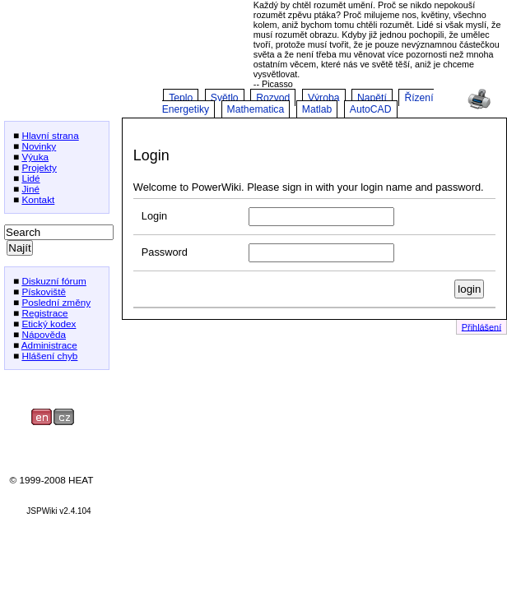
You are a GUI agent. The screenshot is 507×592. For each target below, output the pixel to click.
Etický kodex (48, 323)
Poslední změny (56, 302)
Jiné (30, 188)
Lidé (30, 178)
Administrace (49, 345)
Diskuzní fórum (53, 280)
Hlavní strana (49, 135)
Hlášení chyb (49, 355)
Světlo (225, 98)
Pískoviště (43, 291)
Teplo (181, 98)
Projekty (39, 167)
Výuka (35, 156)
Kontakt (37, 199)
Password (165, 252)
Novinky (38, 146)
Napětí (372, 98)
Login (154, 216)
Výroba (324, 98)
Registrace (44, 313)
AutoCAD (371, 109)
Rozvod (273, 98)
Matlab (317, 109)
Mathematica (256, 109)
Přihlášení (481, 326)
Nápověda (43, 334)
